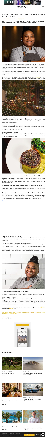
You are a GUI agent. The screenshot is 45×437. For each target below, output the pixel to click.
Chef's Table (5, 312)
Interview (32, 312)
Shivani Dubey (7, 18)
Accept (26, 434)
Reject (32, 434)
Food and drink (25, 312)
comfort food (12, 312)
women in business (13, 313)
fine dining (18, 312)
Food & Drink (21, 18)
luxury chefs (38, 312)
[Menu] (43, 7)
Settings (37, 434)
